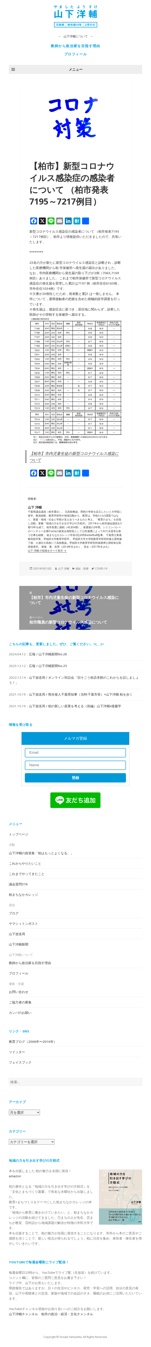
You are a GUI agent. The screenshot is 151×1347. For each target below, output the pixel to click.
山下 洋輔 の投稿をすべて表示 (46, 550)
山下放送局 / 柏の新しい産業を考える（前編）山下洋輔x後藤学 (75, 706)
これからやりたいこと (25, 863)
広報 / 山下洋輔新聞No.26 (48, 654)
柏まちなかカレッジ (23, 894)
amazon (15, 1176)
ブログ (14, 913)
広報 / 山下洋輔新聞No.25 (48, 666)
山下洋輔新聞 (18, 944)
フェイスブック (20, 1062)
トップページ (18, 834)
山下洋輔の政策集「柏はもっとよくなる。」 (41, 853)
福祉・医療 (82, 568)
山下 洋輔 (63, 568)
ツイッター (17, 1052)
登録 (75, 778)
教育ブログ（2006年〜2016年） (33, 1041)
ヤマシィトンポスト (23, 923)
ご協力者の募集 (20, 1002)
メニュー (76, 69)
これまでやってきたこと (27, 874)
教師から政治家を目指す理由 (75, 45)
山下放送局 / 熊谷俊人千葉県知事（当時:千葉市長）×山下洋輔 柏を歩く (81, 694)
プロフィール (75, 54)
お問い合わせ (18, 992)
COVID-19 (101, 568)
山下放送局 (17, 934)
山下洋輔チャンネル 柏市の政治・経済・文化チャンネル (51, 1314)
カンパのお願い (20, 1012)
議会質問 (18, 884)
